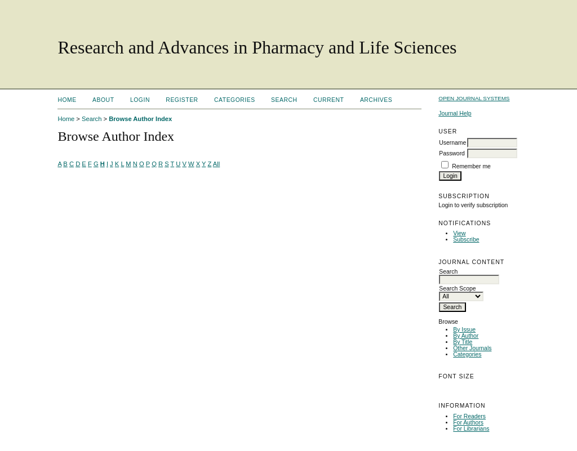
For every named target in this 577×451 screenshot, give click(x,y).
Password (452, 153)
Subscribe (466, 239)
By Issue (464, 330)
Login (140, 100)
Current (328, 100)
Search (284, 100)
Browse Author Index (140, 118)
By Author (465, 336)
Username (452, 143)
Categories (467, 354)
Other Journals (472, 348)
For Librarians (471, 429)
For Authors (468, 422)
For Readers (469, 416)
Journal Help (454, 113)
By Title (462, 342)
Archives (376, 100)
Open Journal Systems (473, 98)
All (216, 163)
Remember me (471, 166)
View (459, 233)
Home (66, 100)
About (103, 100)
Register (182, 100)
